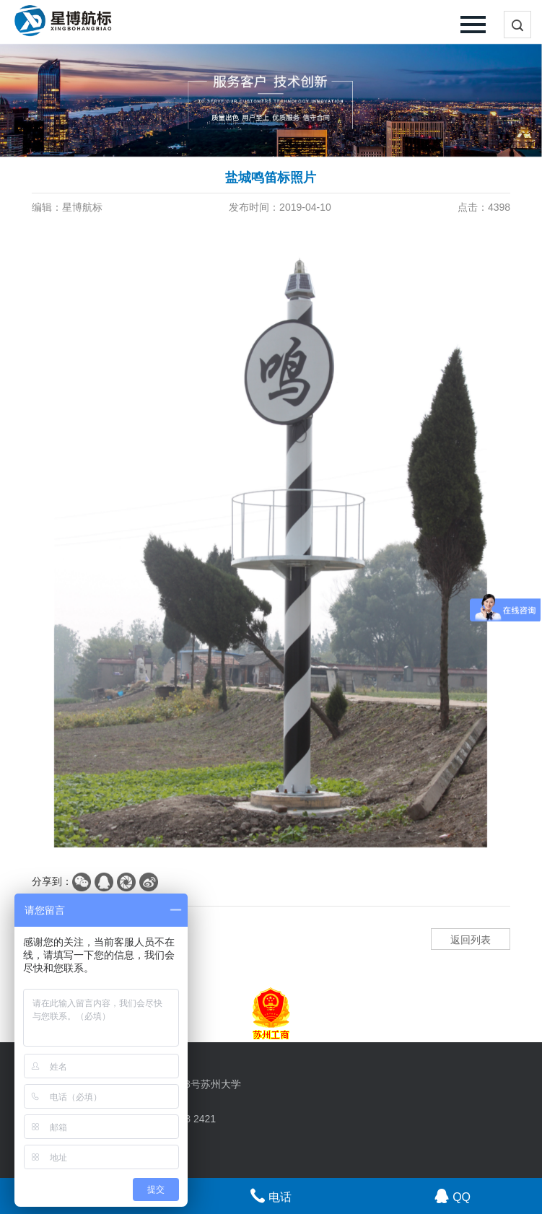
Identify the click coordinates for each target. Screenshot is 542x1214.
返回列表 (470, 940)
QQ (452, 1195)
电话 (271, 1195)
